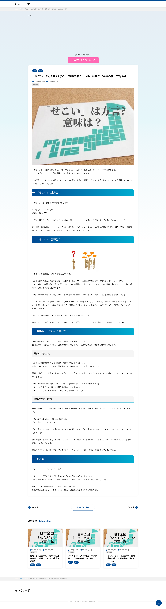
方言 (35, 71)
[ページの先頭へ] (159, 603)
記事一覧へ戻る (83, 508)
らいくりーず (23, 4)
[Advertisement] (83, 33)
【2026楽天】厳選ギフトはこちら (83, 60)
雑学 (41, 71)
